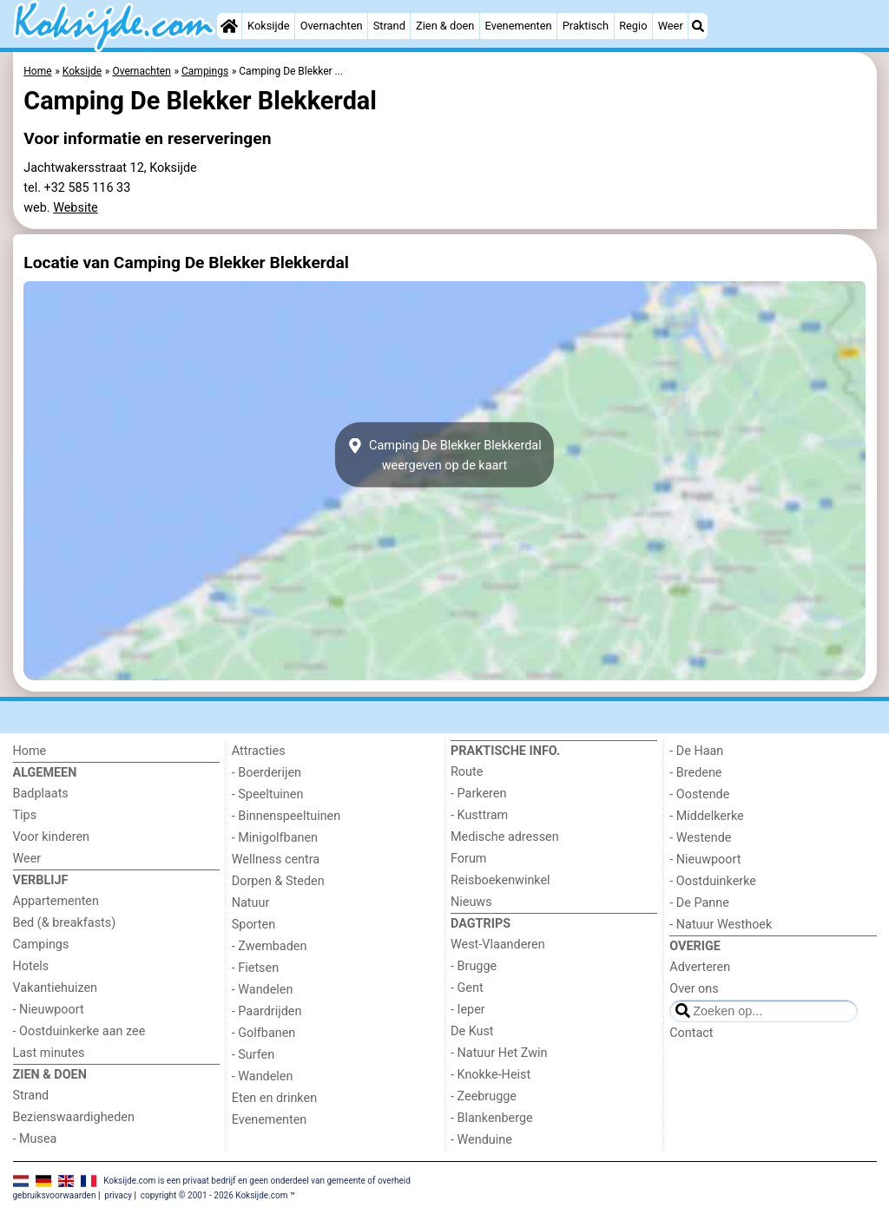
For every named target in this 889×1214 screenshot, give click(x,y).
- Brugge (474, 966)
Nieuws (471, 902)
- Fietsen (255, 968)
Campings (41, 944)
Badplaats (41, 793)
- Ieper (468, 1009)
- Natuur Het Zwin (499, 1053)
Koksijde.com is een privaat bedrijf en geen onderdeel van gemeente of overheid (257, 1180)
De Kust (472, 1031)
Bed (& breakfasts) (64, 922)
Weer (670, 25)
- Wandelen (262, 989)
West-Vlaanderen (498, 944)
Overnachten (331, 25)
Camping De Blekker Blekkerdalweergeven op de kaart (444, 454)
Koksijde (268, 25)
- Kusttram (479, 815)
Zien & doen (445, 25)
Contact (691, 1033)
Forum (468, 858)
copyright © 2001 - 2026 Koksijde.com (214, 1195)
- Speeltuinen (268, 794)
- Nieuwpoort (48, 1009)
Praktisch (586, 25)
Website (75, 207)
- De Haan (696, 751)
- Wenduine (481, 1139)
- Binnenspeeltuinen (286, 816)
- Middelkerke (706, 816)
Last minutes (49, 1053)
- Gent (467, 988)
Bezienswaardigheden (74, 1117)
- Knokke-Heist (490, 1074)
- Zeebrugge (484, 1096)
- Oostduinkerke (712, 881)
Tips (25, 815)
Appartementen (56, 901)
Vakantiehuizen (55, 988)
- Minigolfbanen (275, 837)
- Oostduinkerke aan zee (79, 1031)
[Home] (229, 26)
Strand (389, 25)
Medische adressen (505, 837)
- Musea (35, 1139)
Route (467, 771)
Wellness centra (275, 859)
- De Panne (699, 903)
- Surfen (253, 1054)
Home (30, 751)
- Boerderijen (266, 772)
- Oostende (699, 794)
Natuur (251, 903)
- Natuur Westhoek (720, 924)
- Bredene (695, 772)
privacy (118, 1195)
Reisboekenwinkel (500, 880)
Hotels (31, 966)
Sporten (253, 924)
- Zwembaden (269, 946)
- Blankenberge (492, 1118)
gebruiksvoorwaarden (54, 1195)
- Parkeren (478, 793)
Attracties (259, 751)
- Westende (700, 837)
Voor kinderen (51, 837)
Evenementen (518, 25)
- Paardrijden (267, 1011)
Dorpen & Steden (278, 881)
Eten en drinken (274, 1098)
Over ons (693, 988)
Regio (633, 25)
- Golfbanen (264, 1033)
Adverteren (699, 967)
